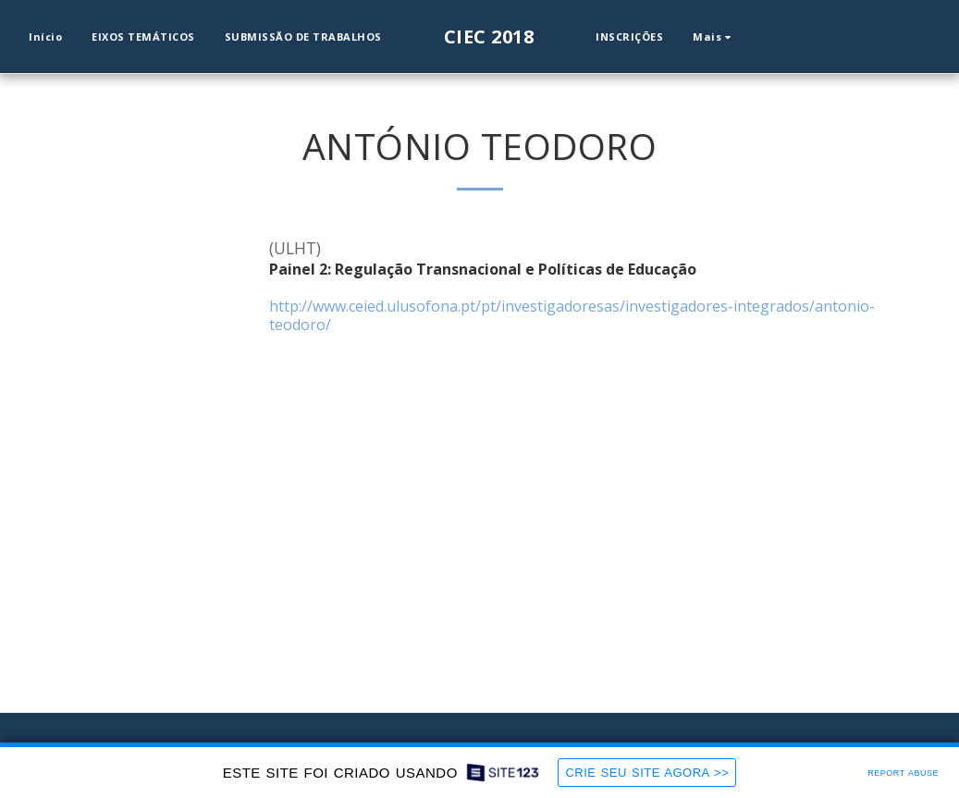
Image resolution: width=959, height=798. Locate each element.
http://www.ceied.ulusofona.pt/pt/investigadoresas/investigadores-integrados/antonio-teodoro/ (572, 315)
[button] (762, 36)
